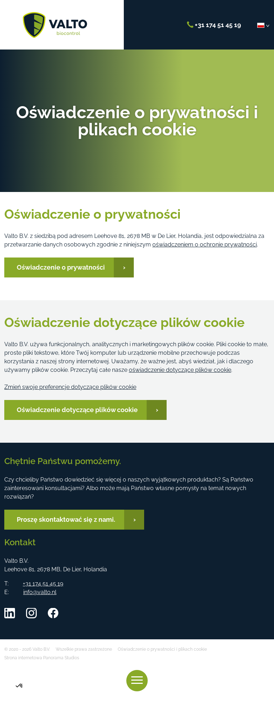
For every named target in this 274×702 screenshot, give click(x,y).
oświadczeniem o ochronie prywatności (204, 244)
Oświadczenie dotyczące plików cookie (77, 410)
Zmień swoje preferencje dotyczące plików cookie (70, 387)
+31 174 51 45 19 (214, 24)
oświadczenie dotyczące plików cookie (180, 369)
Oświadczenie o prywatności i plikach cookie (162, 649)
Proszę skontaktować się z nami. (66, 519)
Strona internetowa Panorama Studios (41, 657)
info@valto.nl (39, 592)
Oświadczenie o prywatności (61, 267)
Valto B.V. (55, 25)
